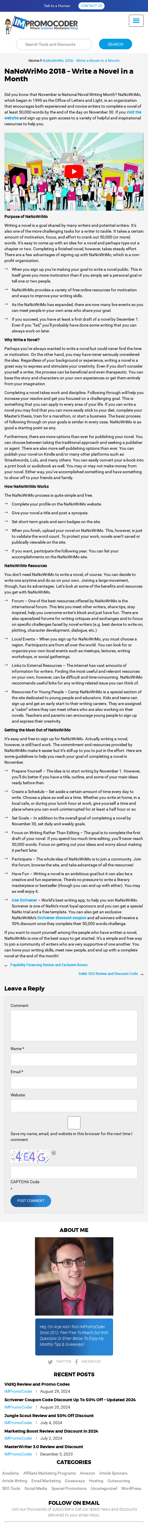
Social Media (35, 1488)
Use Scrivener (24, 900)
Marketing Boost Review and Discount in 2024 (51, 1431)
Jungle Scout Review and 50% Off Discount (49, 1416)
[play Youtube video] (74, 172)
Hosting (96, 1480)
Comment (19, 1005)
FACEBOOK (91, 1361)
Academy (10, 1473)
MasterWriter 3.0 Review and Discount (43, 1447)
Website (18, 1095)
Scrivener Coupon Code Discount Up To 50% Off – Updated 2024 (70, 1400)
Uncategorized (104, 1488)
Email (17, 1071)
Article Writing (14, 1480)
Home (33, 60)
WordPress (131, 1488)
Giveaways (75, 1480)
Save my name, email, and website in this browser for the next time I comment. (71, 1136)
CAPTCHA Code (25, 1181)
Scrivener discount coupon (61, 917)
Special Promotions (69, 1488)
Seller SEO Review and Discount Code (108, 973)
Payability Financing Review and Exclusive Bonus (49, 964)
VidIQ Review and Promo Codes (37, 1384)
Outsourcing (118, 1480)
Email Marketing (46, 1480)
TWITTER (63, 1361)
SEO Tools (11, 1488)
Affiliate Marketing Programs (49, 1473)
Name (17, 1048)
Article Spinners (113, 1473)
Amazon (87, 1473)
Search (115, 44)
